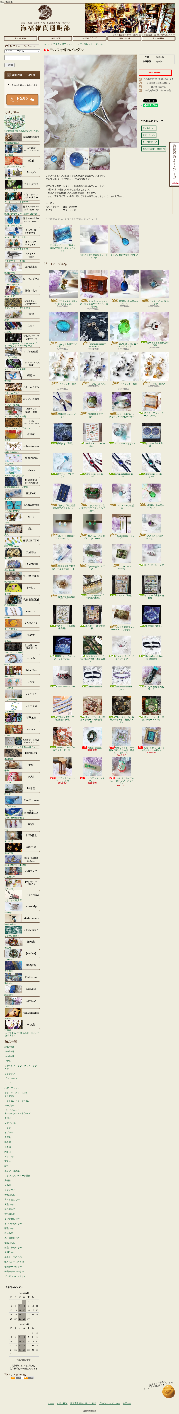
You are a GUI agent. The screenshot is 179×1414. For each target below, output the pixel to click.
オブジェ (8, 1132)
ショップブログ (89, 38)
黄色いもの (9, 1204)
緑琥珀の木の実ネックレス (151, 496)
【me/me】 (22, 954)
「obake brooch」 (92, 738)
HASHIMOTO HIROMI (22, 860)
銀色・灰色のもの (13, 1247)
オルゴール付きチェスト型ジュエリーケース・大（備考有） (94, 289)
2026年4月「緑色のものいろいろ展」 (22, 123)
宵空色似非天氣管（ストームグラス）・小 (62, 557)
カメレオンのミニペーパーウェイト (124, 330)
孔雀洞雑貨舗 (22, 600)
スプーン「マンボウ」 (62, 465)
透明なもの (9, 1252)
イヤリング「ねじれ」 (63, 370)
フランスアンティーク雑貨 (17, 1175)
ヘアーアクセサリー (14, 1088)
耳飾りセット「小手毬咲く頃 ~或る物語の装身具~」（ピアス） (121, 740)
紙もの (7, 1142)
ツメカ (22, 777)
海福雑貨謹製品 (22, 138)
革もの (7, 1161)
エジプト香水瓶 (22, 400)
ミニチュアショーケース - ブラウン (151, 404)
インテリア (9, 1190)
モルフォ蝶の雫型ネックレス (124, 240)
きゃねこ (22, 589)
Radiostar (22, 978)
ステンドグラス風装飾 (22, 364)
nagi (22, 825)
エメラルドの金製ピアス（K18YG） (92, 527)
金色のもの (9, 1242)
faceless (22, 1014)
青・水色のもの (12, 1199)
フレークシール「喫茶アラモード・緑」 (151, 708)
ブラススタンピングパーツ (22, 423)
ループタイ (9, 1105)
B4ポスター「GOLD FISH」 (92, 435)
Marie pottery (22, 919)
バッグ (7, 1127)
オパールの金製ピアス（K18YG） (62, 527)
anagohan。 (22, 459)
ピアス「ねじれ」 (94, 368)
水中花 (22, 435)
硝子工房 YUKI (22, 541)
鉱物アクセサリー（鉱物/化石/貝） (22, 209)
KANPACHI (22, 565)
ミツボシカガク (22, 931)
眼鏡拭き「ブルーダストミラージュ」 (62, 648)
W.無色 (22, 1025)
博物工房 (22, 848)
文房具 (22, 327)
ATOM (29, 1377)
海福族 (7, 1180)
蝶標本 (22, 376)
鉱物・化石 (22, 291)
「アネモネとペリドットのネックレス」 (63, 287)
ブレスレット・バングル (91, 44)
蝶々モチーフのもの (14, 1262)
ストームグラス (22, 388)
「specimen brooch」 (121, 557)
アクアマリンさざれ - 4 (122, 435)
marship (22, 907)
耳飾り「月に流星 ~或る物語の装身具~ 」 (62, 496)
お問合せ (124, 38)
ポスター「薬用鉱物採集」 (151, 587)
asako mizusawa (22, 447)
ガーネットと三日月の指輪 (155, 329)
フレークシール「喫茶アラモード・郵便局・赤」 (92, 710)
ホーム (20, 38)
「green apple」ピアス (92, 557)
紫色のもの (9, 1214)
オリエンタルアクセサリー (22, 244)
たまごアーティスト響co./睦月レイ (22, 742)
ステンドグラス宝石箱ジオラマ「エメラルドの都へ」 (92, 498)
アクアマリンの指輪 (121, 496)
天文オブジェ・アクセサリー (22, 303)
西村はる (22, 884)
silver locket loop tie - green (151, 465)
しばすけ (22, 683)
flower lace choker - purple (121, 678)
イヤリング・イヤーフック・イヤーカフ (21, 1067)
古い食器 (22, 150)
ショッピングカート (158, 38)
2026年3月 (9, 1051)
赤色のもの (9, 1195)
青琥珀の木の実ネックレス (124, 287)
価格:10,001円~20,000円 (153, 149)
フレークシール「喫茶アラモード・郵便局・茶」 (121, 710)
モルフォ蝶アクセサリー (22, 232)
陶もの (7, 1151)
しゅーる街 (22, 707)
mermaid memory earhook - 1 (94, 330)
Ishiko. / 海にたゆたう (22, 471)
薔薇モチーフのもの (14, 1271)
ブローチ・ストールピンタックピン (16, 1094)
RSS (16, 1377)
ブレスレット (10, 1078)
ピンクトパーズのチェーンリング (121, 648)
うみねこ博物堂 (22, 506)
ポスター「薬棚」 (121, 586)
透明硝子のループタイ (62, 405)
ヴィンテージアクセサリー (22, 197)
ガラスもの (9, 1156)
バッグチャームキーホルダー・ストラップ (17, 1112)
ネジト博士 (22, 836)
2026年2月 (9, 1056)
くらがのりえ (22, 624)
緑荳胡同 (22, 990)
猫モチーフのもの (13, 1266)
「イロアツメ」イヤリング (92, 769)
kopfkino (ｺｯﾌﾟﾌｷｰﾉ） (22, 648)
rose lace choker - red (62, 677)
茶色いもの (9, 1228)
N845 (22, 518)
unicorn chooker (92, 677)
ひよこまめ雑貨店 (22, 895)
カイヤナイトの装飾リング (155, 287)
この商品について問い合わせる (158, 79)
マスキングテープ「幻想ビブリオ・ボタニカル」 (92, 649)
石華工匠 (22, 718)
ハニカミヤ (22, 872)
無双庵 (22, 943)
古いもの (22, 173)
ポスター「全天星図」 (151, 435)
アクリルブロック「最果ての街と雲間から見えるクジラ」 (63, 238)
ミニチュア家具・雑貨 (22, 412)
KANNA (22, 553)
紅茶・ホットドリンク (22, 162)
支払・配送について (55, 38)
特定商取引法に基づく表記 (158, 90)
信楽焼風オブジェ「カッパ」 (92, 405)
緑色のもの (9, 1209)
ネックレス (9, 1073)
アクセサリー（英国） (22, 256)
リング (7, 1083)
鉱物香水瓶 (22, 268)
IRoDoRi (22, 494)
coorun (22, 612)
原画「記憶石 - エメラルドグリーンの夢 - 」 (151, 739)
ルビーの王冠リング (151, 555)
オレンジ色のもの (13, 1223)
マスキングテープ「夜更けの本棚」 (92, 587)
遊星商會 (22, 966)
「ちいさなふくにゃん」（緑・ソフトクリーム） (121, 771)
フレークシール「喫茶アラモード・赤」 (62, 739)
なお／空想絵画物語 (22, 813)
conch (22, 659)
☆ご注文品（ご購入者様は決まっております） (22, 1034)
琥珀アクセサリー (22, 221)
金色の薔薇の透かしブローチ (62, 588)
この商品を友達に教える (158, 83)
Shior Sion (22, 671)
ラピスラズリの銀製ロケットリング (94, 242)
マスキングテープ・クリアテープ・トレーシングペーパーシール (22, 340)
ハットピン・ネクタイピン (17, 1100)
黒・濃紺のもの (12, 1238)
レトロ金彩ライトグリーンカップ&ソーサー (121, 405)
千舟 (22, 766)
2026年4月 (9, 1047)
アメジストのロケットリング (151, 527)
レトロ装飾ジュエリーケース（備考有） (121, 618)
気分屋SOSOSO (22, 577)
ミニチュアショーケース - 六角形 (62, 769)
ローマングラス (22, 280)
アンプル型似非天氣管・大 (151, 678)
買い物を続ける (158, 86)
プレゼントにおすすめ (15, 1276)
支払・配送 (62, 1403)
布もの (7, 1147)
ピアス (7, 1061)
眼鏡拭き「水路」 (151, 616)
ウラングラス (22, 185)
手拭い (7, 1118)
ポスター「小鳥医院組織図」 (62, 617)
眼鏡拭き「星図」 (62, 434)
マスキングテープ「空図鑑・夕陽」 (62, 708)
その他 (7, 1185)
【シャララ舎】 (22, 695)
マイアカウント (21, 45)
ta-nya (22, 730)
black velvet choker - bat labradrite (151, 648)
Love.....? (22, 1002)
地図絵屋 (22, 754)
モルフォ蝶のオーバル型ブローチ (63, 330)
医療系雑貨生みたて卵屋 (22, 482)
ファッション (10, 1123)
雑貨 (22, 315)
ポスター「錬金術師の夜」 (92, 617)
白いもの (8, 1233)
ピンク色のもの (12, 1218)
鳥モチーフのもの (13, 1257)
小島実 (22, 636)
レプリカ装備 (22, 353)
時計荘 (22, 789)
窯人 (22, 530)
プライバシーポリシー (109, 1403)
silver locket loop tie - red (92, 465)
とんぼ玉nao (22, 801)
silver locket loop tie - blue (121, 465)
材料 (6, 1166)
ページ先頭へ (168, 1393)
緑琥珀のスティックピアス (121, 527)
